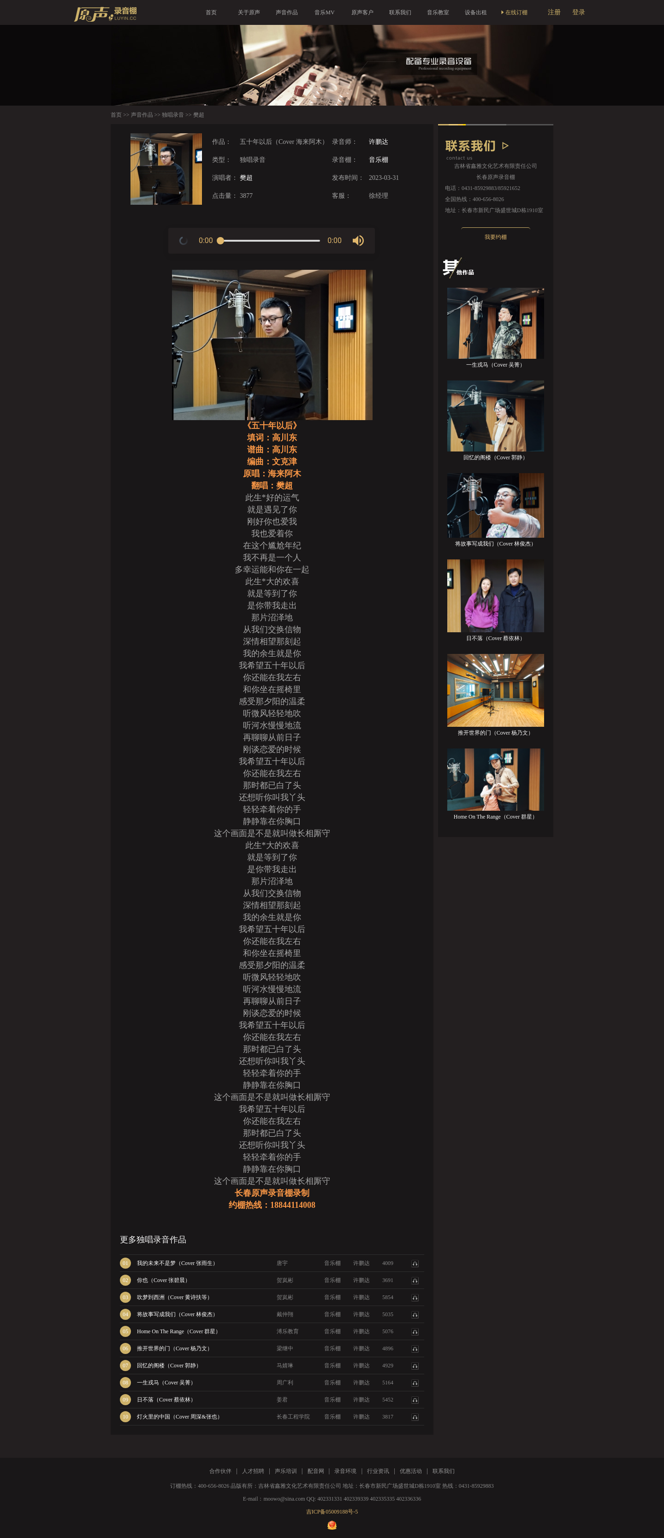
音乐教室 (438, 12)
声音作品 (287, 12)
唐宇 (282, 1263)
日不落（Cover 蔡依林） (166, 1399)
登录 (578, 12)
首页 (211, 12)
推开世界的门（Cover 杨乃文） (175, 1348)
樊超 (246, 177)
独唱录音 (173, 115)
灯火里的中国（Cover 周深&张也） (180, 1416)
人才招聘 (253, 1471)
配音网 (316, 1471)
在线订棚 (514, 12)
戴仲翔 (285, 1314)
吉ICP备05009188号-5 (332, 1511)
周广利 (285, 1382)
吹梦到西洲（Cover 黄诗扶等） (175, 1297)
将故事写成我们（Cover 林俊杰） (177, 1314)
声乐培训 (286, 1471)
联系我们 (400, 12)
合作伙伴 (220, 1471)
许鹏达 (378, 141)
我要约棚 (496, 237)
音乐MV (324, 12)
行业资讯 (378, 1471)
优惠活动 (411, 1471)
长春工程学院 (293, 1416)
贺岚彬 (285, 1280)
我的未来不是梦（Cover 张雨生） (177, 1263)
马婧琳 (285, 1365)
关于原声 (249, 12)
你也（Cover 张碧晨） (163, 1280)
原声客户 (362, 12)
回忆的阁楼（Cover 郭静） (169, 1365)
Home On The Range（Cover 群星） (179, 1331)
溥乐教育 (288, 1331)
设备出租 (476, 12)
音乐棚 (378, 159)
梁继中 (285, 1348)
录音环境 (345, 1471)
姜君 (282, 1399)
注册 (554, 12)
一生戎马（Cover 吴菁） (166, 1382)
